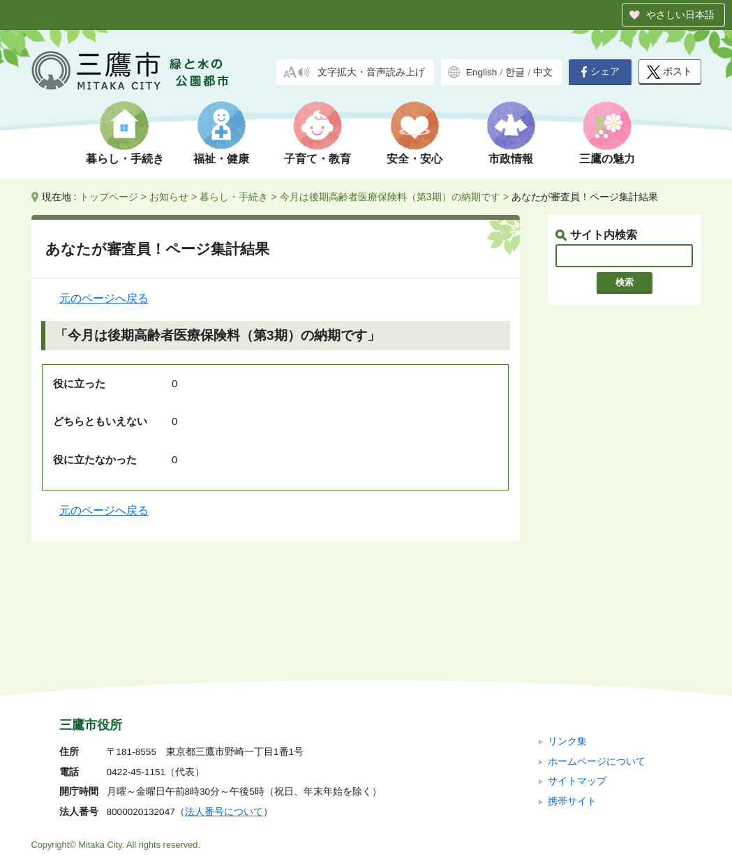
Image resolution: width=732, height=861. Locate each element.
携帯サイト (572, 707)
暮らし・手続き (125, 159)
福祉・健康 (221, 159)
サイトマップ (577, 687)
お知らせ (168, 196)
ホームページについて (596, 667)
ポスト (669, 72)
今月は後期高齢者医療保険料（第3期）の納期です (390, 196)
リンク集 (567, 648)
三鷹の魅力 (607, 159)
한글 (515, 72)
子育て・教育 (317, 159)
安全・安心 (414, 159)
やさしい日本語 (680, 14)
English (482, 72)
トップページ (109, 196)
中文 (543, 72)
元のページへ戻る (104, 298)
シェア (600, 72)
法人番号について (224, 718)
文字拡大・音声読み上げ (371, 72)
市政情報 (510, 159)
